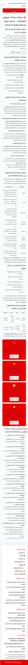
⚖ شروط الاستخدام (19, 574)
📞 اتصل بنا (22, 559)
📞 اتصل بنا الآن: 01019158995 (14, 662)
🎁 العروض (22, 565)
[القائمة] (3, 4)
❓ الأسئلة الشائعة (19, 562)
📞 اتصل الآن (14, 356)
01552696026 (22, 167)
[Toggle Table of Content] (22, 52)
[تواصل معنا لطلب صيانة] (14, 10)
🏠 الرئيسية (22, 553)
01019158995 (21, 165)
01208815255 (22, 169)
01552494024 (13, 167)
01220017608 (12, 165)
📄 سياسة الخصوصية (19, 568)
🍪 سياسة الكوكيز (20, 571)
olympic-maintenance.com (16, 652)
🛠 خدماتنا (22, 556)
